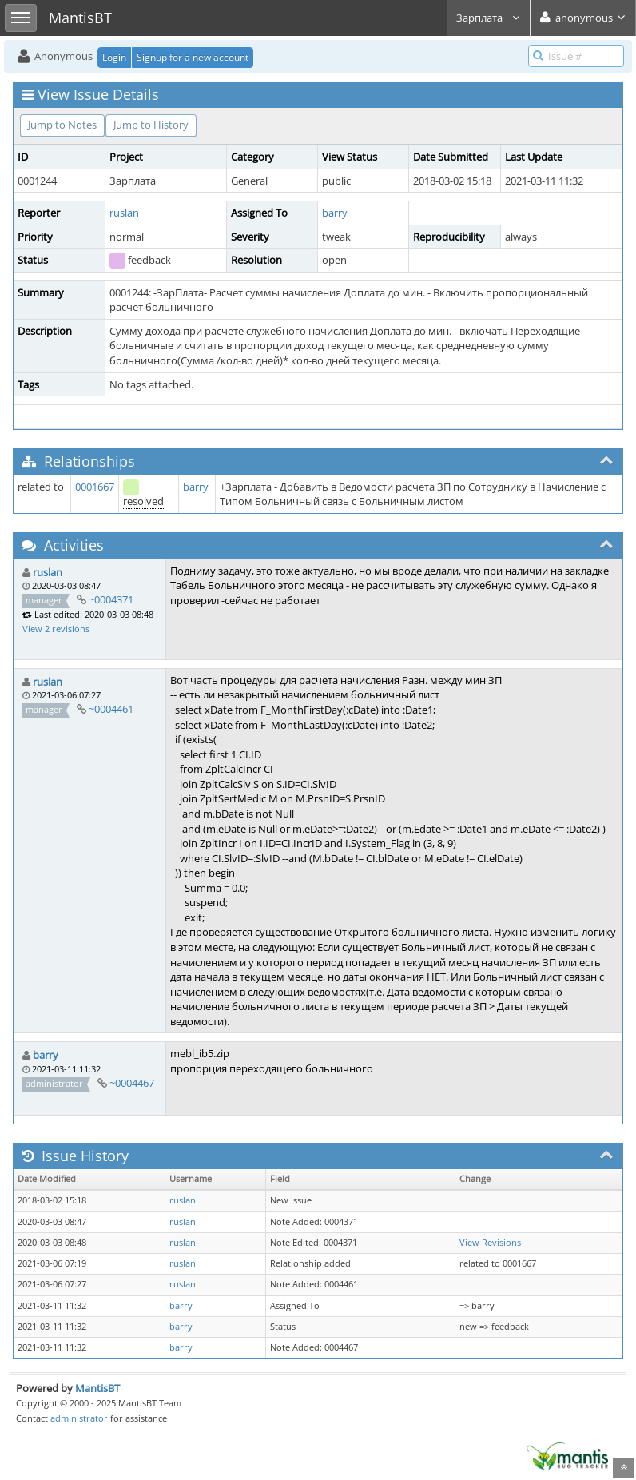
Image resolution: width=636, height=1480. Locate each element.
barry (335, 212)
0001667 (94, 486)
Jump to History (151, 124)
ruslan (124, 212)
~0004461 (111, 709)
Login (114, 57)
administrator (79, 1418)
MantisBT (97, 1388)
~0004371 (111, 599)
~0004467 (131, 1083)
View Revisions (490, 1242)
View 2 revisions (55, 629)
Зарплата (488, 17)
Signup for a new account (192, 57)
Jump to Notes (62, 124)
